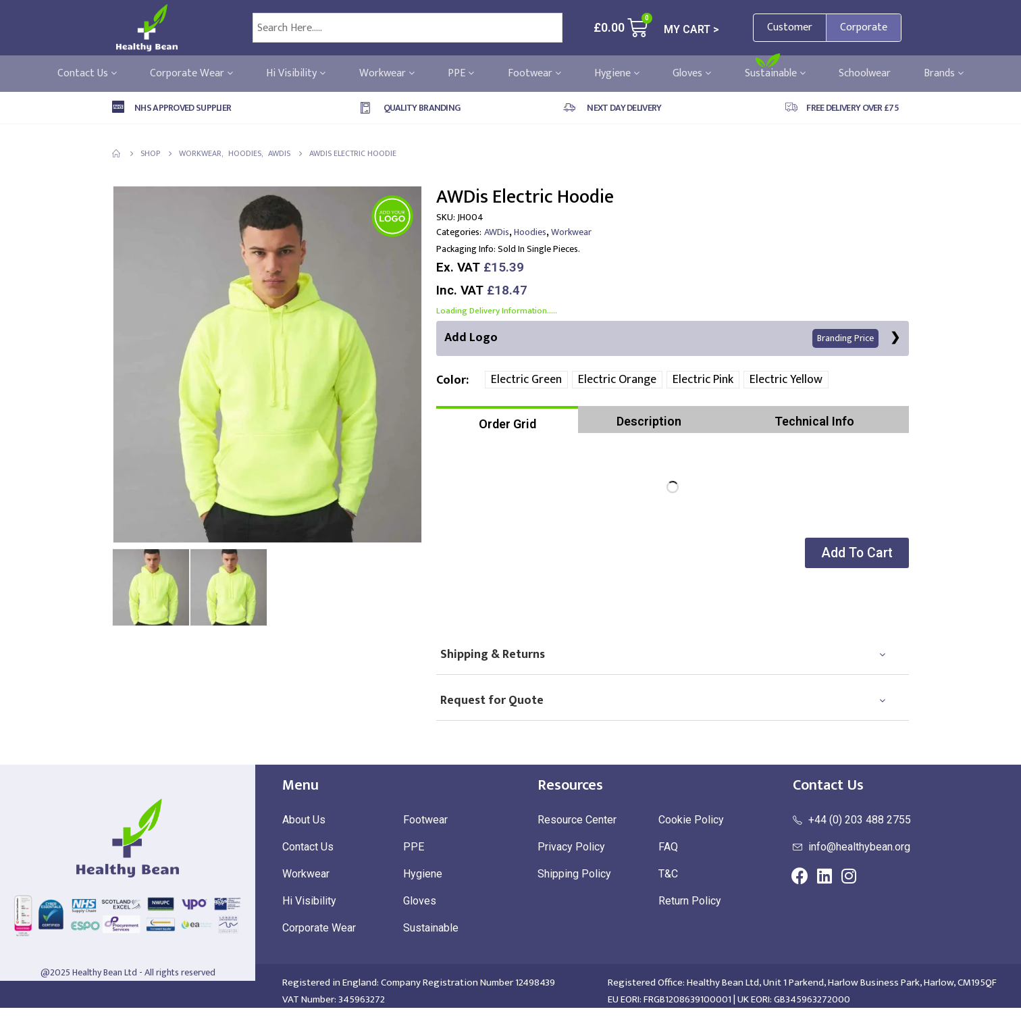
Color (451, 381)
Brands (944, 74)
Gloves (692, 74)
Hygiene (616, 74)
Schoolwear (865, 74)
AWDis (496, 232)
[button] (854, 553)
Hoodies (530, 232)
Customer (789, 27)
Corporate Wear (191, 74)
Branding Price (844, 339)
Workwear (387, 74)
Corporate (863, 27)
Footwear (534, 74)
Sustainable (775, 74)
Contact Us (87, 74)
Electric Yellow (786, 380)
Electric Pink (703, 380)
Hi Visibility (295, 74)
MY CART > (691, 29)
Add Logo (661, 338)
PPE (461, 74)
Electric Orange (617, 380)
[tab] (507, 420)
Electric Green (526, 380)
